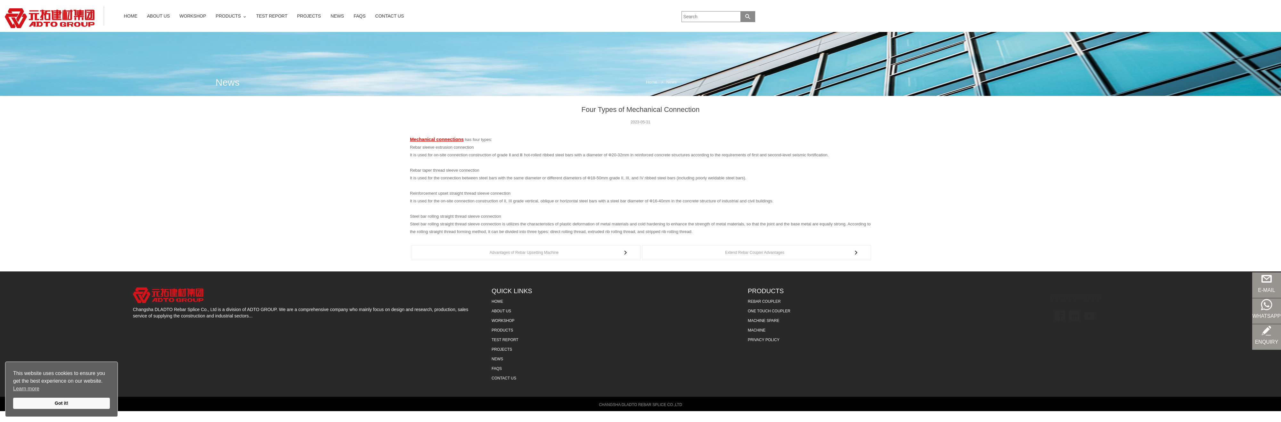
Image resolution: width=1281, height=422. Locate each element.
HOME (130, 16)
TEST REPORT (272, 16)
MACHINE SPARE (763, 322)
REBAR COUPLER (764, 303)
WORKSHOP (192, 16)
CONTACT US (389, 16)
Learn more (26, 388)
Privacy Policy (763, 341)
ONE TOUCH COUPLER (769, 312)
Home (651, 82)
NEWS (337, 16)
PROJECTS (309, 16)
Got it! (61, 403)
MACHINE (756, 331)
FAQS (359, 16)
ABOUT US (158, 16)
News (671, 82)
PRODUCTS (228, 16)
